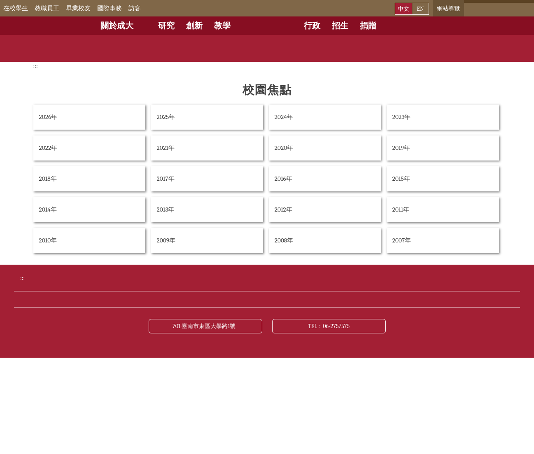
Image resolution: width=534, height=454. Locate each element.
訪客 (146, 8)
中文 (403, 8)
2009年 (166, 240)
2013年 (166, 209)
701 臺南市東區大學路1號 (205, 421)
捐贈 (368, 25)
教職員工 (58, 8)
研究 (166, 25)
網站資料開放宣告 (301, 366)
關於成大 (116, 25)
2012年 (283, 209)
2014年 (48, 209)
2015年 (401, 178)
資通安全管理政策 (384, 366)
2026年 (48, 117)
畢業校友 (89, 8)
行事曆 (202, 335)
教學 (222, 25)
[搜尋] (495, 8)
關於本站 (122, 381)
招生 (340, 25)
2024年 (284, 117)
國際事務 (121, 8)
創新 (194, 25)
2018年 (48, 178)
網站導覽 (448, 8)
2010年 (48, 240)
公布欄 (285, 335)
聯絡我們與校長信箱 (304, 350)
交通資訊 (122, 350)
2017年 (166, 178)
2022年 (48, 147)
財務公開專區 (128, 366)
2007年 (401, 240)
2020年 (284, 147)
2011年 (400, 209)
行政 (312, 25)
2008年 (284, 240)
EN (420, 8)
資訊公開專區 (211, 366)
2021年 (166, 147)
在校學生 (27, 8)
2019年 (401, 147)
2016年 (283, 178)
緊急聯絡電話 (211, 350)
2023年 (401, 117)
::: (5, 8)
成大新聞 (371, 335)
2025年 (166, 117)
